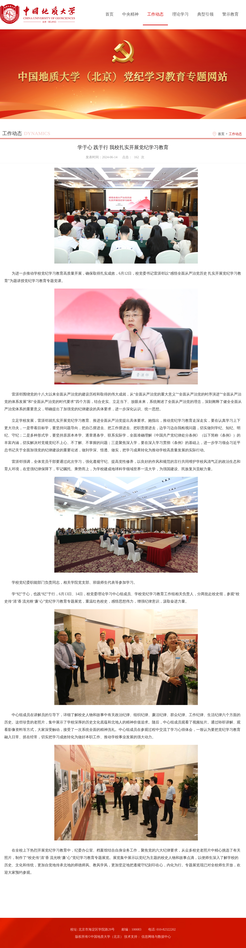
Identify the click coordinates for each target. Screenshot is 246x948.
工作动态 (155, 14)
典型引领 (205, 14)
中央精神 (130, 14)
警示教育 (230, 14)
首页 (109, 14)
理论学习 (180, 14)
